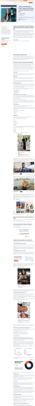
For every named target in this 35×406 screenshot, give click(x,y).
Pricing (27, 2)
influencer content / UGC (16, 127)
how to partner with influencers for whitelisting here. (25, 197)
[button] (15, 3)
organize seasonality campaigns (25, 390)
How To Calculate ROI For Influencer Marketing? (5, 31)
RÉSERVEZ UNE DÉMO (3, 44)
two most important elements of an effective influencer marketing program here (25, 389)
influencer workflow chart (25, 401)
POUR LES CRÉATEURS (3, 45)
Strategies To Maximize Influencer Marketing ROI (6, 32)
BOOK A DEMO (30, 2)
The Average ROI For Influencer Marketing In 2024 (6, 30)
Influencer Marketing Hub (21, 219)
